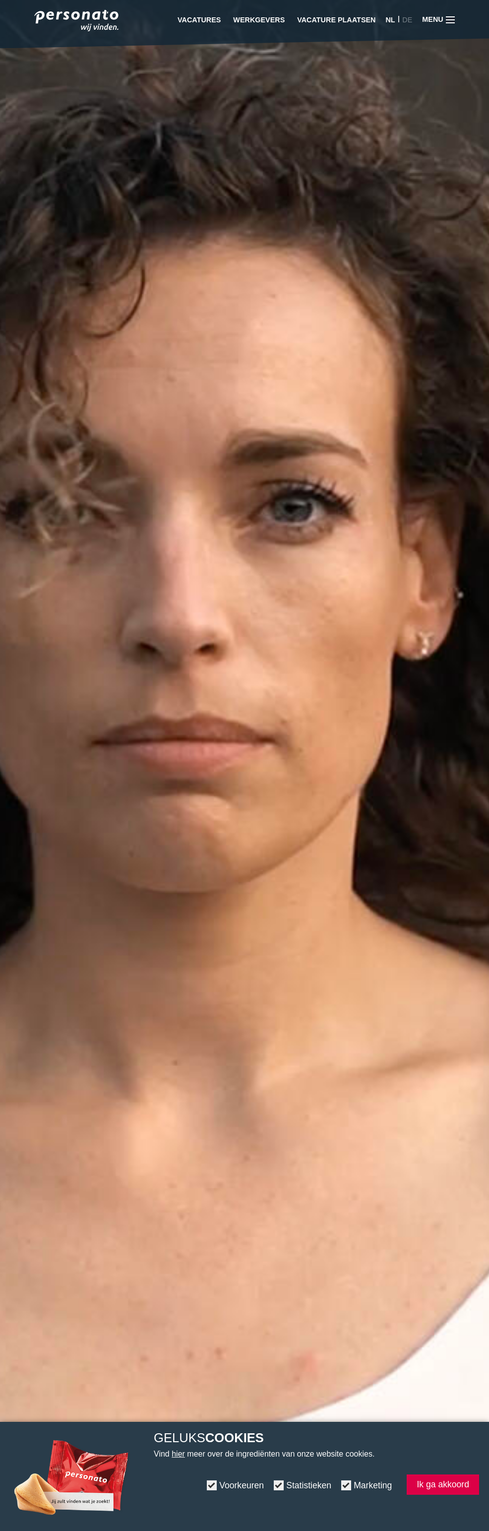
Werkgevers (259, 20)
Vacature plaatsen (336, 20)
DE (407, 20)
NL (390, 20)
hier (178, 1454)
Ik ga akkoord (443, 1484)
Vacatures (199, 20)
